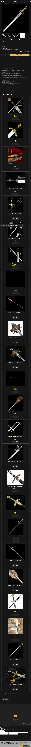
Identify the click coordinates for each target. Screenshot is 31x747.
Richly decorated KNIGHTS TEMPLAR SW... (15, 213)
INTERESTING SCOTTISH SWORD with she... (15, 436)
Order (15, 705)
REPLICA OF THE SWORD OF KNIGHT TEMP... (15, 238)
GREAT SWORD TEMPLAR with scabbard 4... (15, 486)
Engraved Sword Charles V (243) (15, 560)
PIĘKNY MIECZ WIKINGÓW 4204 (15, 659)
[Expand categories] (1, 1)
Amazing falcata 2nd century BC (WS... (15, 634)
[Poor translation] (3, 731)
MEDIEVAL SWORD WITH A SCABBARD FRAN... (15, 312)
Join (15, 716)
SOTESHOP (29, 724)
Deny (24, 745)
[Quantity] (5, 55)
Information (15, 708)
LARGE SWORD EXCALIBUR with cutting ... (15, 411)
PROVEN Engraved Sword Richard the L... (15, 263)
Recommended (7, 94)
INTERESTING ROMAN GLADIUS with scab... (15, 461)
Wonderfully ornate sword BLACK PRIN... (15, 114)
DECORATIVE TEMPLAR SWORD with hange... (15, 585)
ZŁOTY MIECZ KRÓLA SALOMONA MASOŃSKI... (15, 684)
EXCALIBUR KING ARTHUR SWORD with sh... (15, 535)
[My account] (30, 1)
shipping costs (29, 723)
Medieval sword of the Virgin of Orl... (15, 337)
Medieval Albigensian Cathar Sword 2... (15, 362)
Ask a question (5, 699)
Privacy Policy (19, 743)
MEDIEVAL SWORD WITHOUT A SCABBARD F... (15, 287)
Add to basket (15, 119)
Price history (4, 48)
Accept (21, 745)
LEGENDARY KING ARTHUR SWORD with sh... (15, 387)
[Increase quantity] (3, 55)
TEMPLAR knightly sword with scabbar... (15, 163)
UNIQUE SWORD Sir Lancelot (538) (15, 139)
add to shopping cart (19, 54)
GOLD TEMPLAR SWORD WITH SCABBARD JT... (15, 510)
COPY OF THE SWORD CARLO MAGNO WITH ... (15, 609)
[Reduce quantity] (6, 55)
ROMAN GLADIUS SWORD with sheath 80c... (15, 188)
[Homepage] (15, 1)
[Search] (3, 1)
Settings (28, 745)
